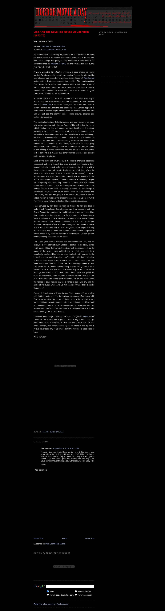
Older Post (89, 538)
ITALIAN (45, 46)
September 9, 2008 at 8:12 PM (66, 448)
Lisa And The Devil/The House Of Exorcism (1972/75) (61, 33)
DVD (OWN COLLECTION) (54, 49)
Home (64, 538)
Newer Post (39, 538)
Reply (43, 464)
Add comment (41, 470)
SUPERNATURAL (57, 46)
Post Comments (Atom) (55, 544)
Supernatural (57, 432)
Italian (45, 432)
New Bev (47, 105)
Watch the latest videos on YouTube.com (51, 604)
